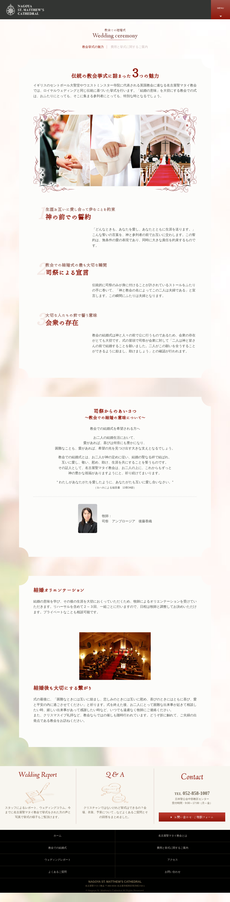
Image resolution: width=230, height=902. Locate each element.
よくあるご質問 (57, 880)
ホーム (57, 844)
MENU (220, 8)
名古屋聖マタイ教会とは (172, 844)
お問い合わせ (172, 880)
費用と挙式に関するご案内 (129, 47)
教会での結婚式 (57, 856)
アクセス (172, 868)
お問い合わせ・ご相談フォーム (193, 818)
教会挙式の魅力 (93, 47)
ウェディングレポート (58, 868)
